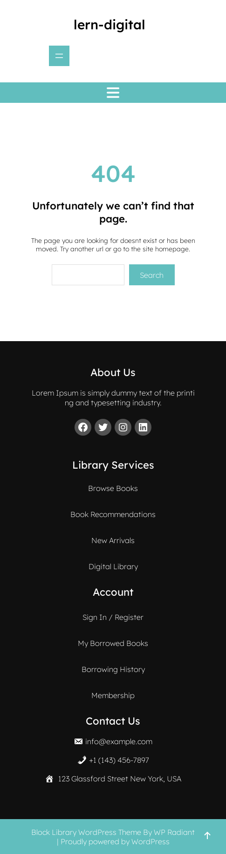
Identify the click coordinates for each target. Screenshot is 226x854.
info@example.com (118, 741)
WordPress (150, 841)
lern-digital (109, 24)
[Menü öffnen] (59, 56)
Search (152, 275)
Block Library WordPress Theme (86, 832)
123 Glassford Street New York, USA (119, 778)
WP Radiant (174, 832)
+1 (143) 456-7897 (119, 760)
